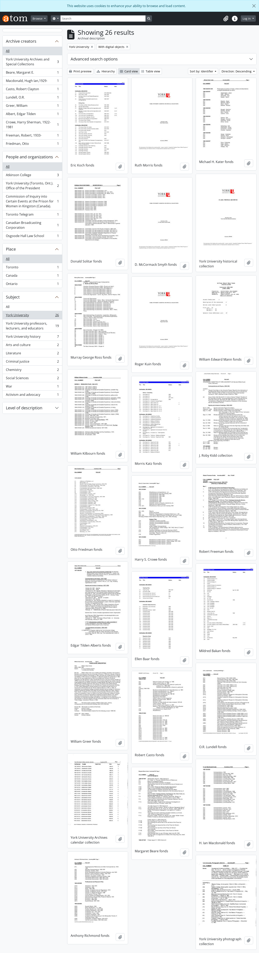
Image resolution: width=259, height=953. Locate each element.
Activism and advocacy (32, 395)
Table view (150, 71)
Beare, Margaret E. (32, 73)
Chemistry (32, 370)
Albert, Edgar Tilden (32, 114)
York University (32, 316)
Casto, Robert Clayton (32, 90)
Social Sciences (32, 379)
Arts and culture (32, 345)
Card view (129, 71)
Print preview (80, 71)
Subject (13, 297)
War (32, 387)
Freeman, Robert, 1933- (32, 136)
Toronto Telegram (32, 215)
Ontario (32, 284)
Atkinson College (32, 176)
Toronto (32, 268)
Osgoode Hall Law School (32, 236)
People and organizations (29, 157)
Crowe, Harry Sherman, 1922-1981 (32, 124)
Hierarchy (106, 71)
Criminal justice (32, 362)
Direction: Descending (237, 71)
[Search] (103, 18)
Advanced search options (94, 59)
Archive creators (21, 41)
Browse (38, 18)
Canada (32, 276)
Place (11, 249)
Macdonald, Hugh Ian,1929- (32, 81)
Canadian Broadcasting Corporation (32, 225)
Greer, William (32, 106)
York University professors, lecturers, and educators (32, 325)
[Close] (254, 6)
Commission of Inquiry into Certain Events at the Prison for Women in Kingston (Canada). (32, 201)
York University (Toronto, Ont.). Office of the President (32, 185)
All (8, 51)
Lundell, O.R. (32, 98)
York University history (32, 337)
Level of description (24, 408)
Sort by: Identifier (202, 71)
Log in (247, 18)
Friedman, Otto (32, 144)
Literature (32, 354)
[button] (225, 18)
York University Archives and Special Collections (32, 61)
